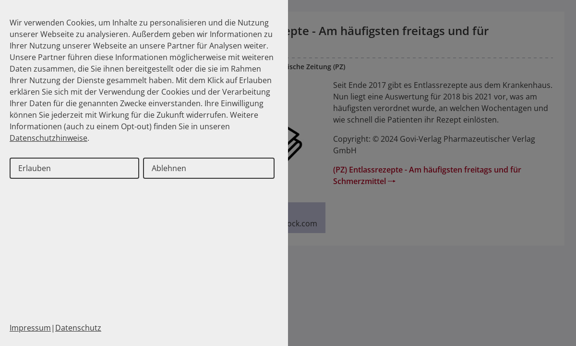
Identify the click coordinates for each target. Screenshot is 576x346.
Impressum (30, 327)
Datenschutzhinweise (48, 138)
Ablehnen (169, 168)
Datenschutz (78, 327)
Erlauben (34, 168)
